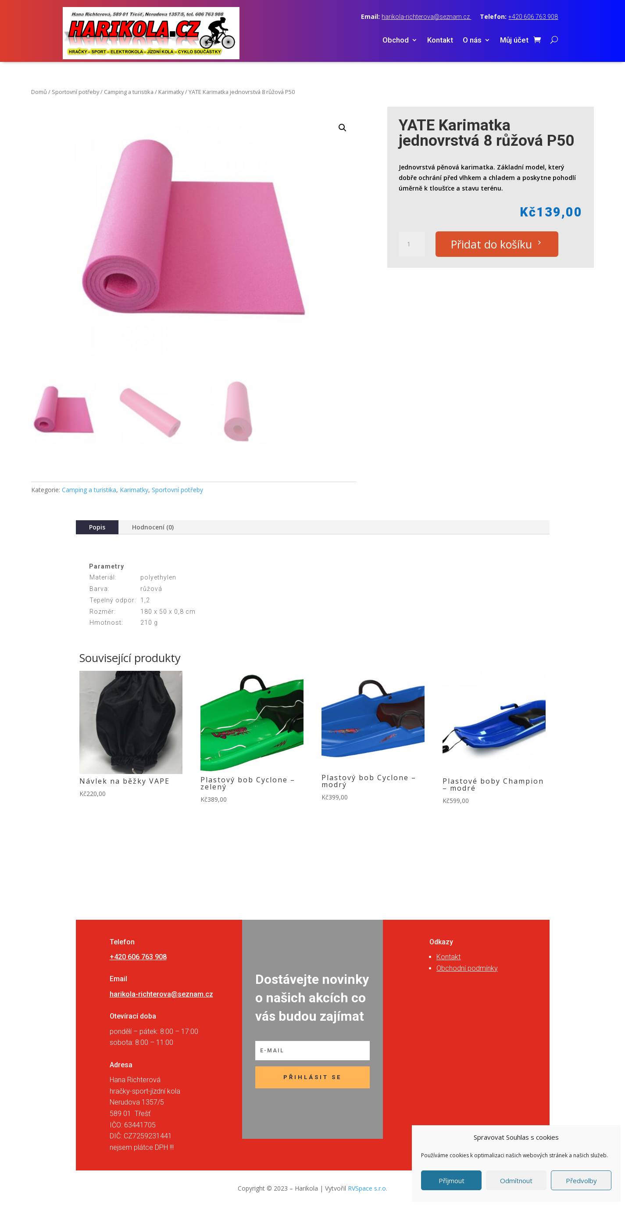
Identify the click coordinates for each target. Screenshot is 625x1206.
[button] (342, 128)
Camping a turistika (129, 92)
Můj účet (514, 40)
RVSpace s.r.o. (367, 1188)
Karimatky (171, 92)
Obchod (395, 40)
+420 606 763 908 (533, 16)
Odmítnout (516, 1180)
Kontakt (440, 40)
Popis (97, 527)
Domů (39, 92)
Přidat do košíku (491, 244)
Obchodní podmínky (467, 968)
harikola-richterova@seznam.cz (426, 16)
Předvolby (581, 1180)
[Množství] (412, 244)
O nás (472, 40)
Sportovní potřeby (75, 92)
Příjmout (451, 1180)
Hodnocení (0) (153, 527)
